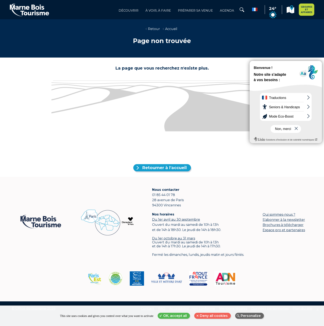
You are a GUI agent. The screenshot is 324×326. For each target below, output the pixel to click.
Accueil (171, 29)
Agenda (227, 10)
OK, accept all (175, 316)
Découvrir (128, 10)
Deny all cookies (214, 316)
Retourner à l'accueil (164, 167)
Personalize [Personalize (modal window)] (251, 316)
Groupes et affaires (306, 10)
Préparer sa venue (195, 10)
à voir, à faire (158, 10)
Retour (154, 29)
